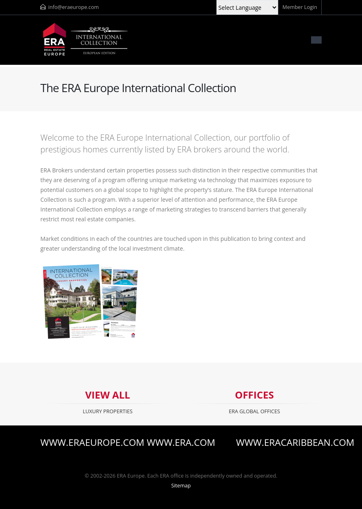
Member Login (300, 7)
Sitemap (181, 485)
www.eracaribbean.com (279, 442)
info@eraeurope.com (73, 7)
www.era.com (181, 442)
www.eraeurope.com (83, 442)
